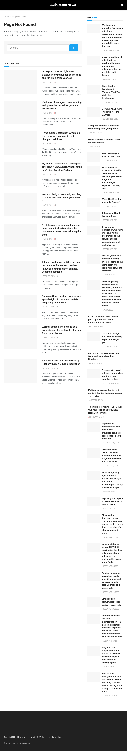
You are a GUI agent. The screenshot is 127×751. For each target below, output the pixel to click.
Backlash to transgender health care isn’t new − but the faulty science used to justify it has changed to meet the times (112, 682)
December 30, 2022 (110, 383)
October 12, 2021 (110, 347)
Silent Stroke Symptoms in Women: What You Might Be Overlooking (111, 92)
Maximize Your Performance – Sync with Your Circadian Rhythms (103, 356)
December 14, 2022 (110, 192)
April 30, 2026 (48, 276)
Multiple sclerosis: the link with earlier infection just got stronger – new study (105, 393)
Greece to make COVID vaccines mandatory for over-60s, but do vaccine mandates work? (112, 455)
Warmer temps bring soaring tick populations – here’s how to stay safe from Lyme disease (61, 329)
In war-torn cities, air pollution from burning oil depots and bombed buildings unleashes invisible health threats (112, 66)
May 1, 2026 (47, 205)
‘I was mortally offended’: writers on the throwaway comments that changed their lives (61, 136)
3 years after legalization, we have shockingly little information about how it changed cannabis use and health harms (112, 236)
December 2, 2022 (110, 537)
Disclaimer (57, 737)
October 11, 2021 (110, 119)
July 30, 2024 (94, 147)
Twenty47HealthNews (14, 737)
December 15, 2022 (110, 50)
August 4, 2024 (108, 508)
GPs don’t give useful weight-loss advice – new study (111, 602)
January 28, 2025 (96, 133)
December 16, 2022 (110, 609)
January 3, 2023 (109, 275)
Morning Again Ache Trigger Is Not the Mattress (112, 112)
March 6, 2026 (108, 492)
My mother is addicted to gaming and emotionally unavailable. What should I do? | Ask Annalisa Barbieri (62, 166)
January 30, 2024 (109, 696)
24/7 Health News (63, 4)
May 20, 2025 (107, 310)
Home (6, 17)
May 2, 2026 (47, 174)
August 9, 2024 (95, 363)
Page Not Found (19, 17)
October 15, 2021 (110, 249)
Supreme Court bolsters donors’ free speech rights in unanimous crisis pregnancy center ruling (61, 299)
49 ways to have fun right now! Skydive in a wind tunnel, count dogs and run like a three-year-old (61, 74)
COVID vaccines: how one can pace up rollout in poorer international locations (103, 319)
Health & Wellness (38, 737)
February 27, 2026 (110, 102)
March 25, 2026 (109, 79)
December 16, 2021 (110, 443)
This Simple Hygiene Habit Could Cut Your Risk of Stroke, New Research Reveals (105, 410)
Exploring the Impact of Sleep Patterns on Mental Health (112, 501)
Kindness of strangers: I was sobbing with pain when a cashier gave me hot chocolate (62, 105)
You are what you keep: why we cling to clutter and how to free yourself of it (61, 197)
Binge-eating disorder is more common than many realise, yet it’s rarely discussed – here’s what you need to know (112, 524)
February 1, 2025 (96, 417)
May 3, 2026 (47, 82)
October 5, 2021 (96, 327)
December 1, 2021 (110, 466)
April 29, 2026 (48, 368)
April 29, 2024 (108, 667)
